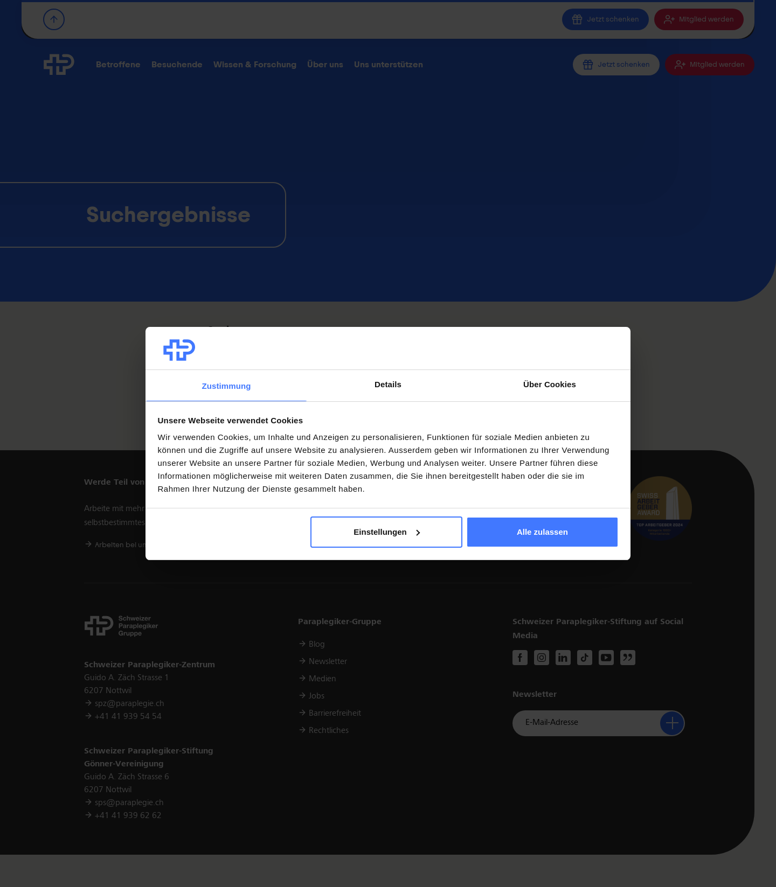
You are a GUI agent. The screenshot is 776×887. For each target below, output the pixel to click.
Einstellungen (386, 531)
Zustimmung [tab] (226, 385)
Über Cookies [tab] (549, 384)
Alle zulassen (542, 531)
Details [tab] (388, 384)
